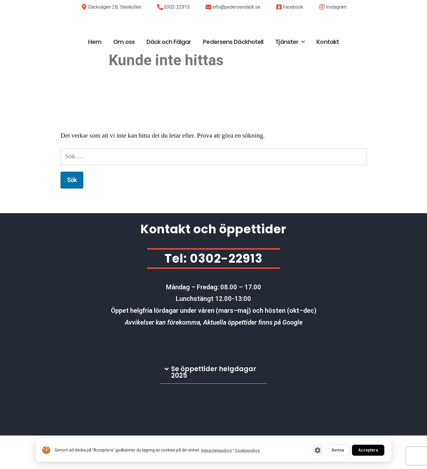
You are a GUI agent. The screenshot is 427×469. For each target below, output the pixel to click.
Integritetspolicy (216, 450)
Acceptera (367, 450)
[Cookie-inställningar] (314, 450)
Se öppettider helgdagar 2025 (213, 405)
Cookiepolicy (247, 450)
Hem (94, 75)
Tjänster (290, 75)
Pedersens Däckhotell (233, 75)
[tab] (213, 406)
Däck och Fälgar (168, 75)
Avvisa (335, 450)
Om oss (124, 75)
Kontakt (327, 75)
